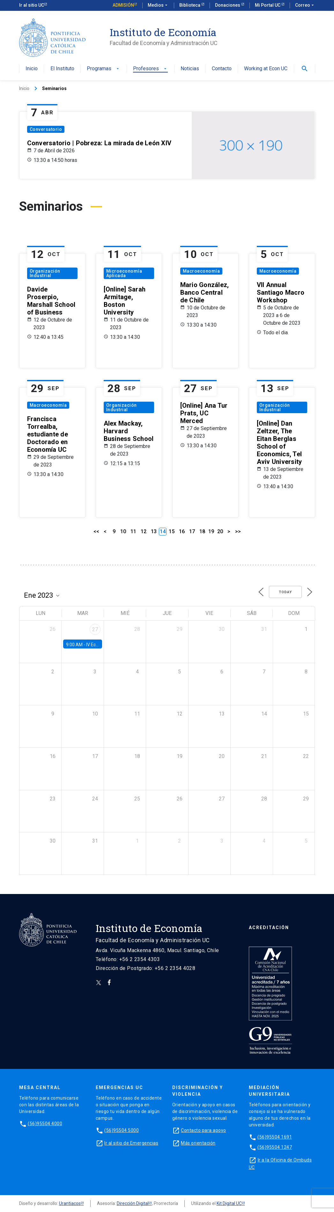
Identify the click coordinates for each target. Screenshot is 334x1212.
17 (192, 531)
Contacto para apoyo (203, 1130)
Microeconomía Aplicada (124, 273)
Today (285, 592)
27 (95, 629)
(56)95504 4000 (45, 1123)
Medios (158, 5)
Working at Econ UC (265, 69)
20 (220, 531)
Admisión (123, 5)
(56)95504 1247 (274, 1147)
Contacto (222, 69)
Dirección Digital (133, 1203)
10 (123, 531)
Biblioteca (190, 5)
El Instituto (62, 69)
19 (211, 531)
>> (238, 531)
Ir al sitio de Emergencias (131, 1143)
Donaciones (228, 5)
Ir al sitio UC (31, 5)
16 (182, 531)
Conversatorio (46, 129)
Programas (103, 69)
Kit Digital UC (229, 1203)
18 (202, 531)
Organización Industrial (45, 273)
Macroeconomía (201, 271)
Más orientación (198, 1143)
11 (133, 531)
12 (143, 531)
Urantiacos (70, 1203)
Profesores (150, 69)
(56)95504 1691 (274, 1137)
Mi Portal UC (268, 5)
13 (154, 531)
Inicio (32, 69)
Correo (305, 5)
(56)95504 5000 (121, 1130)
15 (171, 531)
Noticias (190, 69)
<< (96, 531)
